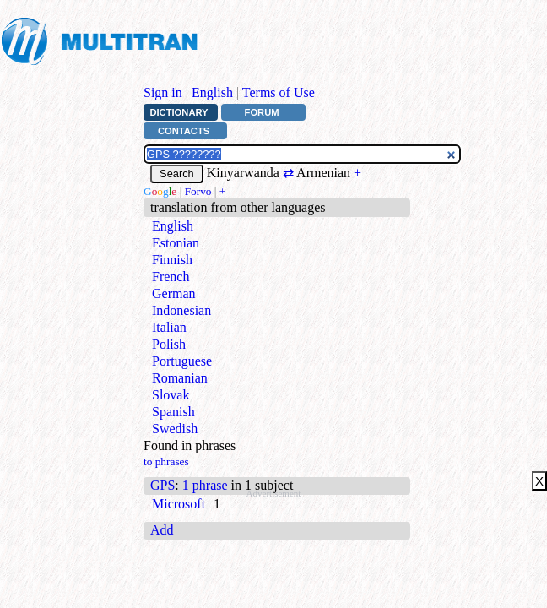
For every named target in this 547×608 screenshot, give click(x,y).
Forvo (198, 191)
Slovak (170, 395)
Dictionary (178, 112)
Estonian (175, 243)
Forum (262, 112)
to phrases (166, 461)
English (212, 92)
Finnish (172, 259)
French (170, 276)
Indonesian (181, 310)
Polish (169, 344)
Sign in (163, 92)
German (174, 293)
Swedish (175, 428)
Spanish (173, 411)
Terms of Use (278, 92)
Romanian (180, 378)
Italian (169, 327)
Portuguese (182, 361)
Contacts (183, 131)
